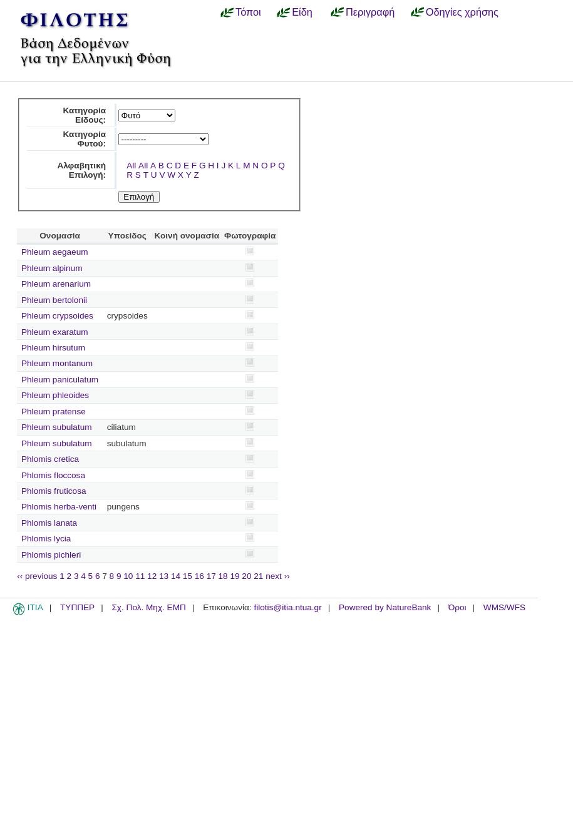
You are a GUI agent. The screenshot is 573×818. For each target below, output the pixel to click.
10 (128, 576)
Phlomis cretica (50, 459)
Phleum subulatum (56, 427)
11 (140, 576)
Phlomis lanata (49, 523)
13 (163, 576)
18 (223, 576)
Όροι (457, 607)
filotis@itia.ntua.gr (287, 607)
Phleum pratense (53, 411)
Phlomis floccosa (53, 475)
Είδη (302, 12)
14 (175, 576)
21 (258, 576)
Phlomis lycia (46, 538)
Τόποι (248, 12)
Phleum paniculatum (59, 379)
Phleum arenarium (56, 284)
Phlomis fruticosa (53, 491)
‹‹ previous (37, 576)
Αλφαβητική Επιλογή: (81, 170)
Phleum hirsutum (53, 347)
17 (211, 576)
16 (199, 576)
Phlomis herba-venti (58, 506)
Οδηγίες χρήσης (462, 12)
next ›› (278, 576)
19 (234, 576)
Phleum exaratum (54, 332)
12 (152, 576)
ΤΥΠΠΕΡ (77, 607)
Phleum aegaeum (54, 252)
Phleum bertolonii (54, 300)
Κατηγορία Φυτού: (84, 139)
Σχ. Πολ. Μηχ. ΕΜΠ (148, 607)
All (131, 165)
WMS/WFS (504, 607)
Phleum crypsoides (57, 315)
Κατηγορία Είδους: (84, 115)
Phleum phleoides (55, 395)
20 (246, 576)
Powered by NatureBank (385, 607)
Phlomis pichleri (51, 555)
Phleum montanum (57, 363)
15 (187, 576)
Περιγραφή (370, 12)
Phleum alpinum (51, 268)
